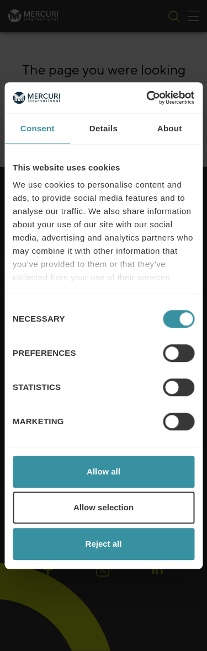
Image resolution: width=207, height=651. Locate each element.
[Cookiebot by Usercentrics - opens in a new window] (147, 97)
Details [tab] (103, 128)
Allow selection (103, 507)
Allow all (103, 471)
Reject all (104, 543)
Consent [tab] (37, 128)
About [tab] (169, 128)
